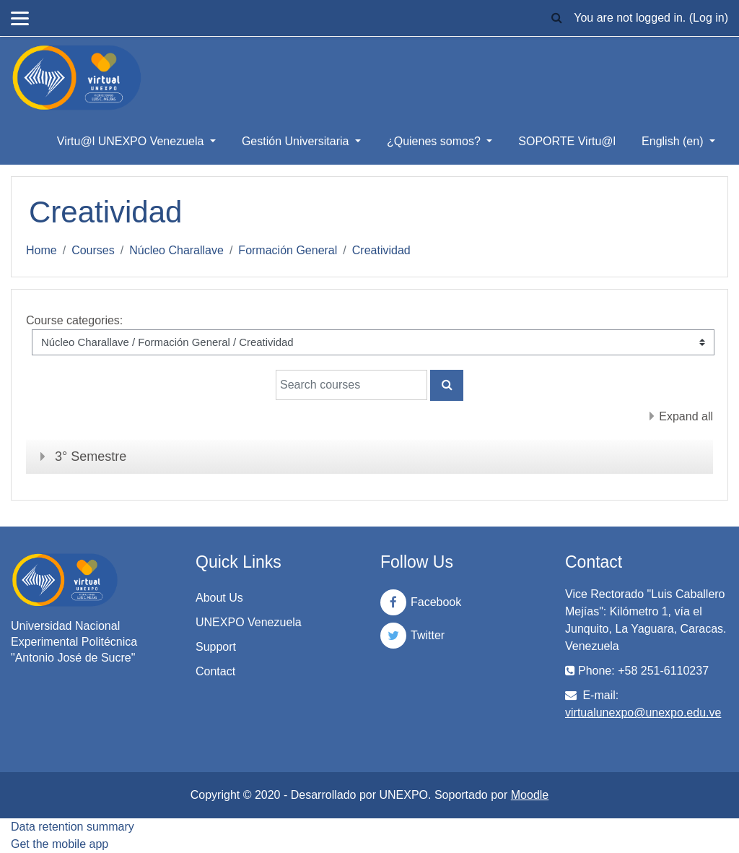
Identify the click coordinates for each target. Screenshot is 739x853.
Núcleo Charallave (176, 250)
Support (216, 647)
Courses (93, 250)
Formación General (287, 250)
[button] (556, 18)
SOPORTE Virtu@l (567, 141)
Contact (215, 671)
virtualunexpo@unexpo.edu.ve (643, 712)
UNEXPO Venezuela (249, 622)
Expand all (686, 416)
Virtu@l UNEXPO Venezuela (132, 141)
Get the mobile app (59, 844)
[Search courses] (351, 385)
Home (41, 250)
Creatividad (381, 250)
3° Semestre (90, 456)
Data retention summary (72, 826)
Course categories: (74, 320)
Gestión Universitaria (297, 141)
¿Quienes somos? (435, 141)
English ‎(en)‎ (674, 141)
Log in (709, 18)
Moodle (529, 795)
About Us (219, 598)
